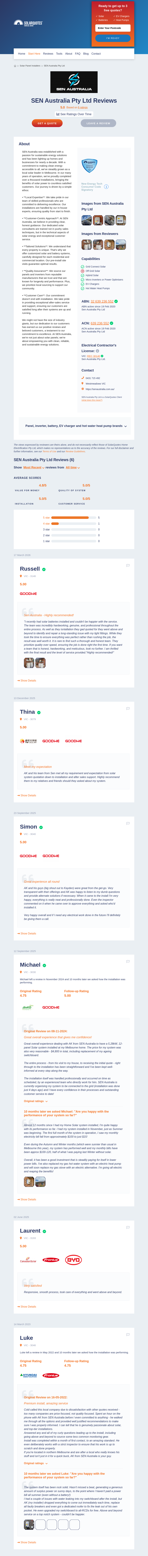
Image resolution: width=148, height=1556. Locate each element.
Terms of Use (49, 451)
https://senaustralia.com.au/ (100, 389)
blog (86, 53)
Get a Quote (47, 123)
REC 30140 (93, 356)
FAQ (77, 53)
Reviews (48, 53)
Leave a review (98, 123)
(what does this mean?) (92, 400)
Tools (59, 53)
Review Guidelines (75, 451)
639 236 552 (100, 323)
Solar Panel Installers (30, 65)
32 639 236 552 (102, 301)
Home (15, 65)
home (21, 53)
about (68, 53)
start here (34, 53)
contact (96, 53)
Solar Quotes (28, 23)
